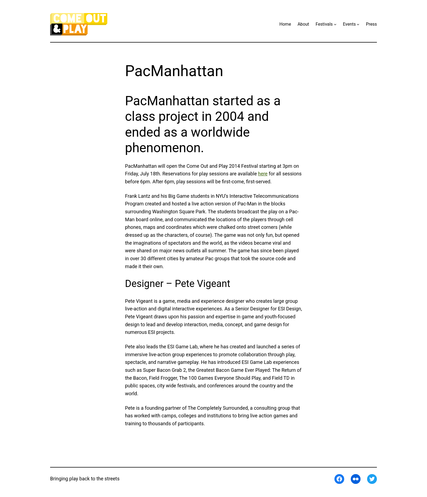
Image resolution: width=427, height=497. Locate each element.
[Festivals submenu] (335, 24)
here (263, 173)
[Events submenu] (358, 24)
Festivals (324, 24)
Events (349, 24)
